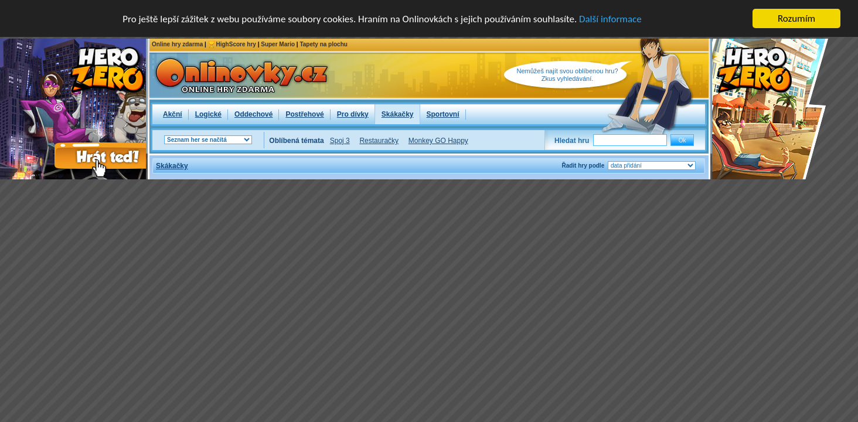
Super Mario (278, 44)
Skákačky (398, 114)
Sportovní (443, 114)
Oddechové (253, 114)
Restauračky (379, 141)
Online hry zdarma (177, 44)
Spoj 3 (340, 141)
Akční (172, 114)
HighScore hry (236, 44)
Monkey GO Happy (438, 141)
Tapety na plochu (323, 44)
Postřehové (304, 114)
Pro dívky (353, 114)
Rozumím (796, 18)
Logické (208, 114)
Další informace (610, 19)
